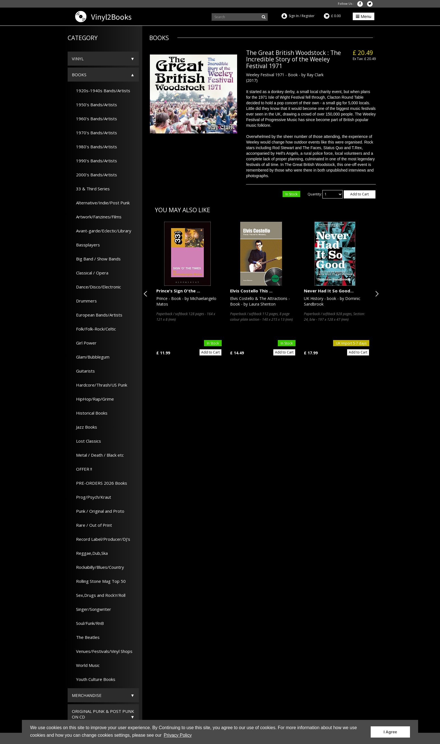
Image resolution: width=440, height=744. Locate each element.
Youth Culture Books (93, 679)
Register (308, 15)
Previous (146, 294)
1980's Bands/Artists (94, 146)
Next (376, 294)
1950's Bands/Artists (94, 104)
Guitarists (83, 371)
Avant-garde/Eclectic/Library (101, 231)
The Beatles (86, 637)
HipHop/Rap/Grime (93, 399)
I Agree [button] (390, 732)
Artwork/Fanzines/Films (97, 216)
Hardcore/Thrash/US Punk (99, 385)
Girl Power (84, 343)
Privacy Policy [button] (178, 735)
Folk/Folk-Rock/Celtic (94, 329)
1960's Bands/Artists (94, 118)
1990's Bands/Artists (94, 160)
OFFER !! (82, 469)
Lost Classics (86, 441)
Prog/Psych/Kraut (91, 497)
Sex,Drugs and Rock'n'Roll (98, 595)
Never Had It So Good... (329, 291)
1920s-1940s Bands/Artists (101, 90)
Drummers (84, 301)
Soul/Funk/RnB (88, 623)
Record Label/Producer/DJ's (101, 539)
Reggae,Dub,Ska (90, 553)
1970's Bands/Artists (94, 132)
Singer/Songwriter (91, 609)
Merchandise (87, 695)
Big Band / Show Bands (96, 259)
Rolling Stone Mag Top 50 (99, 581)
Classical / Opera (90, 273)
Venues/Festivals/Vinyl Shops (102, 651)
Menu (363, 16)
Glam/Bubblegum (90, 357)
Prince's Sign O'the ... (178, 291)
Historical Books (89, 413)
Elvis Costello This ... (251, 291)
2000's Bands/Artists (94, 174)
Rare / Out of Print (92, 525)
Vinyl (78, 58)
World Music (86, 665)
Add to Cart (359, 194)
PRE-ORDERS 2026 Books (99, 483)
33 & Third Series (91, 188)
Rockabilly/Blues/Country (98, 567)
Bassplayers (86, 245)
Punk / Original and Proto (98, 511)
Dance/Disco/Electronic (96, 287)
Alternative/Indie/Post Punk (101, 202)
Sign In (294, 15)
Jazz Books (84, 427)
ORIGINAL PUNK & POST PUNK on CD (103, 714)
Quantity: (315, 194)
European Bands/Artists (97, 315)
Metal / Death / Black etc (98, 455)
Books (79, 74)
